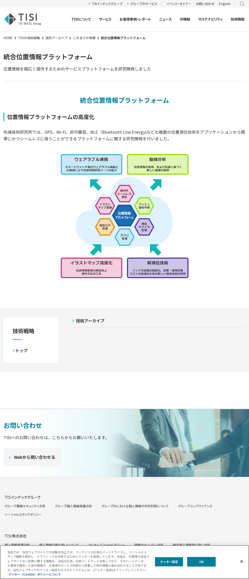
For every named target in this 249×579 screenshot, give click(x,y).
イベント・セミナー (179, 3)
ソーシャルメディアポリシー (23, 514)
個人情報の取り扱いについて (59, 545)
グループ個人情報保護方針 (73, 506)
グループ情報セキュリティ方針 (25, 506)
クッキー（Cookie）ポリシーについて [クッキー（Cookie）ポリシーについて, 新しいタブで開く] (34, 574)
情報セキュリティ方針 (149, 545)
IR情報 (185, 19)
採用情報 (237, 19)
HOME (8, 37)
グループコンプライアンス (195, 506)
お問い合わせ (205, 3)
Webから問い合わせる (34, 457)
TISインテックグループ (107, 3)
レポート (144, 19)
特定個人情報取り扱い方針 (191, 545)
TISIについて (81, 19)
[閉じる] (242, 562)
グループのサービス (143, 3)
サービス (105, 19)
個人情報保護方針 (17, 545)
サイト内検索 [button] (242, 3)
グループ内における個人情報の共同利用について (135, 506)
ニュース (165, 19)
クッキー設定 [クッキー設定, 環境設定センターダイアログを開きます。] (169, 562)
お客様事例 (128, 19)
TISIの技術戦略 (29, 37)
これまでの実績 (84, 37)
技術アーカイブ (56, 37)
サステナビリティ (210, 19)
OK (201, 562)
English (225, 3)
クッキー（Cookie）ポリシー (106, 545)
